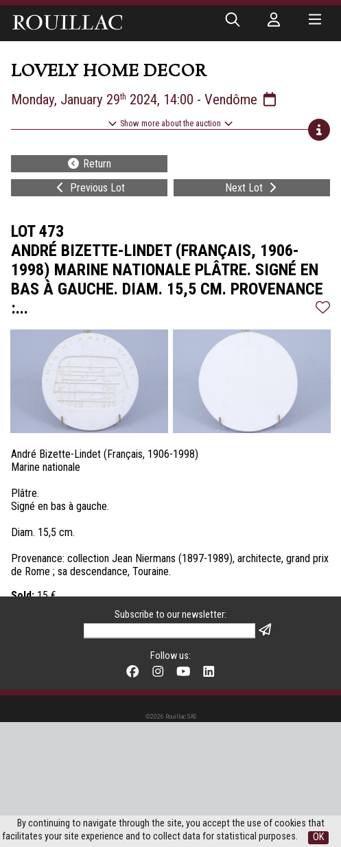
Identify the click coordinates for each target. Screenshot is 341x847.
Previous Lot (89, 187)
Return (89, 163)
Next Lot (252, 187)
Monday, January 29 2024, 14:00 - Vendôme (145, 99)
